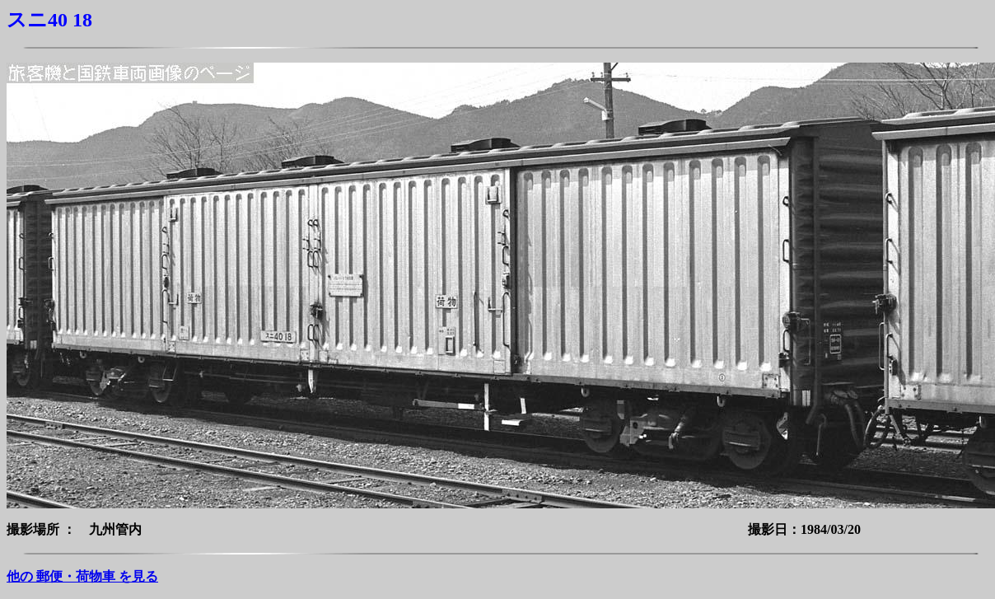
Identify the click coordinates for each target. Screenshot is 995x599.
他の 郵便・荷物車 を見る (82, 576)
